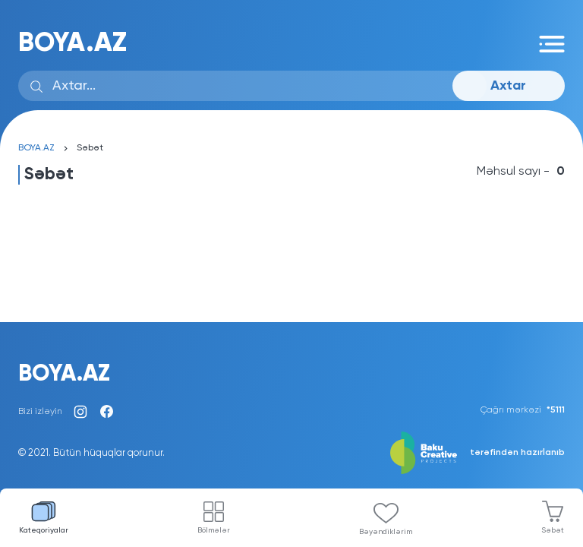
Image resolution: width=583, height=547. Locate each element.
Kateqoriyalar (43, 517)
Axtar (508, 86)
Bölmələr (213, 517)
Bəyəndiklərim (385, 519)
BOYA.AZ (72, 43)
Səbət (552, 517)
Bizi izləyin (40, 411)
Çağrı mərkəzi (523, 410)
